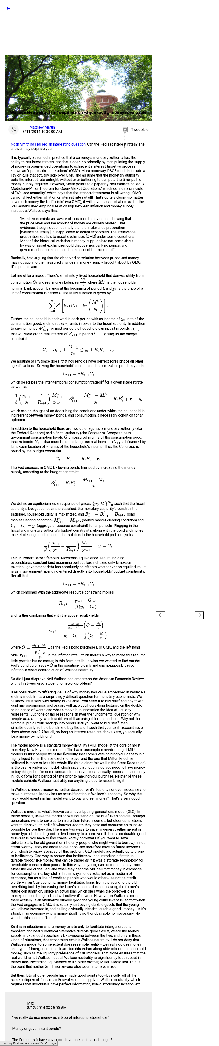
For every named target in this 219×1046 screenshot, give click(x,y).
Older (192, 615)
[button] (8, 10)
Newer (168, 615)
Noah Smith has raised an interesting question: (48, 144)
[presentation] (160, 615)
